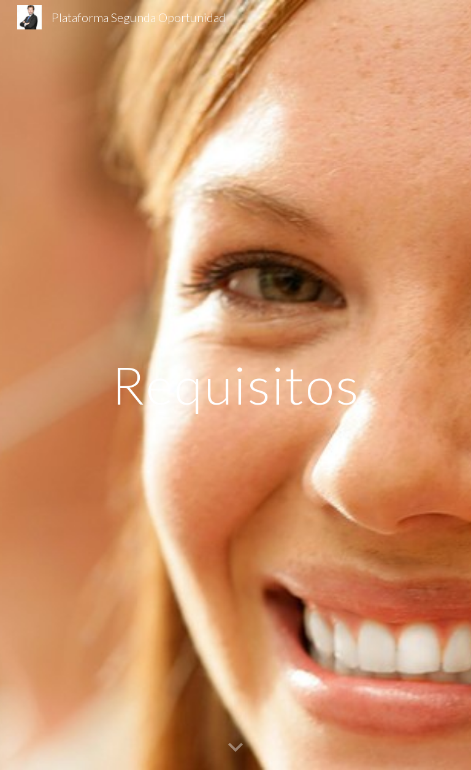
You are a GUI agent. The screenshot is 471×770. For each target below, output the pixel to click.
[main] (235, 385)
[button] (235, 748)
